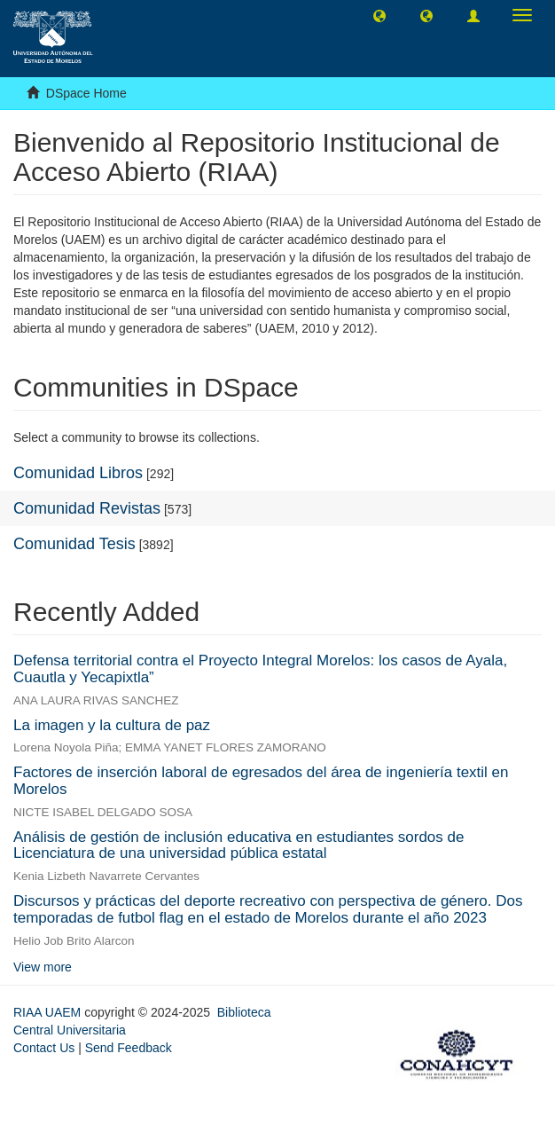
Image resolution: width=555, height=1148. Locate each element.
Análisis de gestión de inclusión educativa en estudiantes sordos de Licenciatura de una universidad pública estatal (238, 845)
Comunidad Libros (78, 473)
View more (42, 967)
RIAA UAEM (48, 1012)
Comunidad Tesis (74, 544)
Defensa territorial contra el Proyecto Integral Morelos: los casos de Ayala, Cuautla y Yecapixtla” (260, 669)
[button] (379, 15)
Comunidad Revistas (86, 508)
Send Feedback (128, 1048)
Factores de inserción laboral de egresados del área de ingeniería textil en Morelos (261, 781)
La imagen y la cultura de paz (111, 725)
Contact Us (43, 1048)
